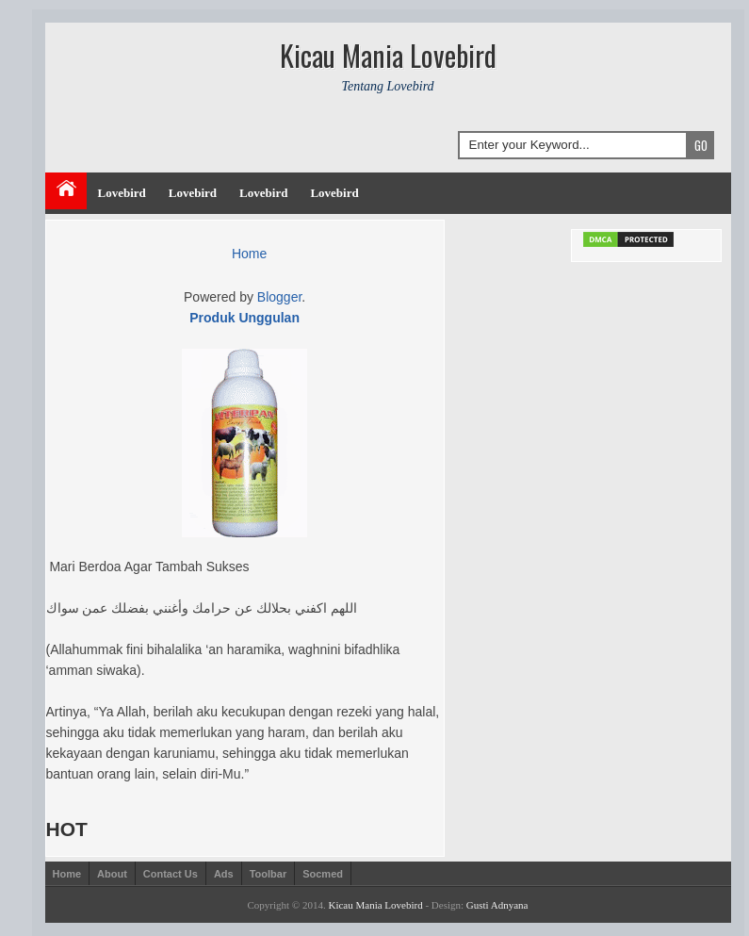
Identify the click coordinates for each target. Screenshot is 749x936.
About (112, 873)
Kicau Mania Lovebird (375, 905)
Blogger (279, 296)
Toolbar (268, 873)
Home (249, 253)
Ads (224, 873)
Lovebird (122, 193)
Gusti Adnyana (497, 905)
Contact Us (170, 873)
